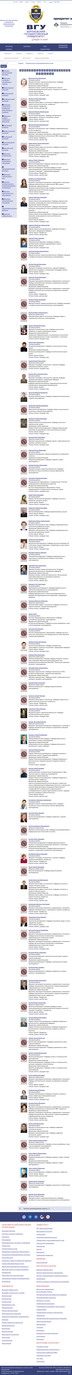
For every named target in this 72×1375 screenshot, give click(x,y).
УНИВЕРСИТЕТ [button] (8, 54)
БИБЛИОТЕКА (9, 49)
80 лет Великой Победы (44, 1292)
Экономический (7, 1340)
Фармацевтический (8, 1325)
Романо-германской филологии (12, 1322)
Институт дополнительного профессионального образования (8, 185)
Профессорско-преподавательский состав (39, 63)
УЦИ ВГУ (69, 1372)
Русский (15, 2)
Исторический (6, 1302)
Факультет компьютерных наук (7, 176)
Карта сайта (57, 2)
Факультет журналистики (6, 155)
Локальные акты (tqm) (43, 1355)
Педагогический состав (9, 1249)
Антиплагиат (40, 1361)
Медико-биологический (10, 1311)
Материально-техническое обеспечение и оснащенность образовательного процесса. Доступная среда (16, 1255)
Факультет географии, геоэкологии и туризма (6, 81)
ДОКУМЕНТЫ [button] (30, 54)
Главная (20, 63)
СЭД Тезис (39, 1358)
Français (33, 2)
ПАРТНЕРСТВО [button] (27, 58)
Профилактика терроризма (45, 1304)
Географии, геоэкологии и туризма (13, 1293)
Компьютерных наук (8, 1305)
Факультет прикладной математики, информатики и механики (7, 108)
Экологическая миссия (43, 1321)
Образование (6, 1240)
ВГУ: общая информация (44, 1228)
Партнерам (40, 1339)
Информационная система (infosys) (48, 1349)
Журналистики (6, 1299)
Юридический (6, 1343)
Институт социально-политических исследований (52, 1282)
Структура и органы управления (12, 1234)
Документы (5, 1237)
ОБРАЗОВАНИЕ (27, 46)
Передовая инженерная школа (46, 1237)
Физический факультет (7, 126)
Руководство (6, 1246)
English (21, 2)
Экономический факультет (8, 143)
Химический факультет (7, 138)
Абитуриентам (41, 1324)
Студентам (39, 1327)
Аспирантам (40, 1330)
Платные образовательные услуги (13, 1264)
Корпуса (39, 1249)
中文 (45, 2)
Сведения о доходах (43, 1301)
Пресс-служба (49, 1371)
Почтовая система (42, 1346)
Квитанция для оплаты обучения (47, 1333)
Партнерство (40, 1246)
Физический (6, 1328)
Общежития (40, 1252)
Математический (7, 1308)
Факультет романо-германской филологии (6, 118)
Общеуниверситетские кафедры (9, 208)
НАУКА (45, 46)
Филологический (7, 1331)
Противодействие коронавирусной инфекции (51, 1295)
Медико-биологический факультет (7, 72)
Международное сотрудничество (13, 1275)
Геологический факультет (8, 88)
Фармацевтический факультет (8, 169)
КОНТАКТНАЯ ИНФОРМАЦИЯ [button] (42, 58)
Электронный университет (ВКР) (46, 1352)
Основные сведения (8, 1231)
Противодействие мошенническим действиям (51, 1318)
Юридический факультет (7, 149)
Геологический (6, 1296)
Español (39, 2)
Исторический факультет (7, 94)
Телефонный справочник (44, 1255)
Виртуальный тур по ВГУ (44, 1231)
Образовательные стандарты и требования (16, 1243)
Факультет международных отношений (7, 201)
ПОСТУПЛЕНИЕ (9, 46)
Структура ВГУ (41, 1234)
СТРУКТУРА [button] (19, 54)
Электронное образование (45, 1243)
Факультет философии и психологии (6, 161)
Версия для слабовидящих (9, 20)
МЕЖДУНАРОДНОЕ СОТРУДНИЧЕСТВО (63, 46)
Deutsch (27, 2)
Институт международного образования (7, 193)
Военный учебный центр (7, 215)
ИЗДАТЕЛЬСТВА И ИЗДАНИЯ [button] (11, 58)
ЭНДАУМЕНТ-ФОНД (45, 49)
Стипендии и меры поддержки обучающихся (16, 1261)
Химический (6, 1337)
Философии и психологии (10, 1334)
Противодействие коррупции (46, 1298)
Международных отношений (11, 1314)
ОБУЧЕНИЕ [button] (41, 54)
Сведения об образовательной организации (9, 24)
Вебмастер (40, 1371)
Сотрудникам (40, 1336)
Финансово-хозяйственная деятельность (15, 1266)
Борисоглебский (41, 1262)
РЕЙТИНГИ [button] (51, 54)
